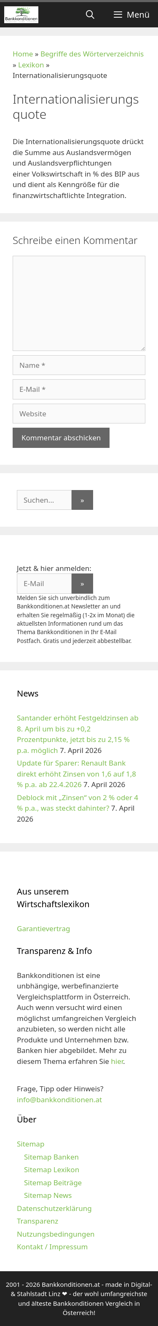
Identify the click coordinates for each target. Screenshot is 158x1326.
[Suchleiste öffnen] (90, 14)
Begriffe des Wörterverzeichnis (92, 54)
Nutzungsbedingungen (56, 1234)
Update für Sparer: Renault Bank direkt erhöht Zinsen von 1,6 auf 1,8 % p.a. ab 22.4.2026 (76, 773)
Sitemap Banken (51, 1157)
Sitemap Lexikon (51, 1169)
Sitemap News (48, 1195)
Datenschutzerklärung (54, 1208)
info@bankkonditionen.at (59, 1099)
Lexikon (31, 65)
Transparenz (37, 1221)
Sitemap (30, 1144)
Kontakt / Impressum (52, 1246)
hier (117, 1061)
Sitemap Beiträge (53, 1182)
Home (23, 54)
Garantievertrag (43, 928)
